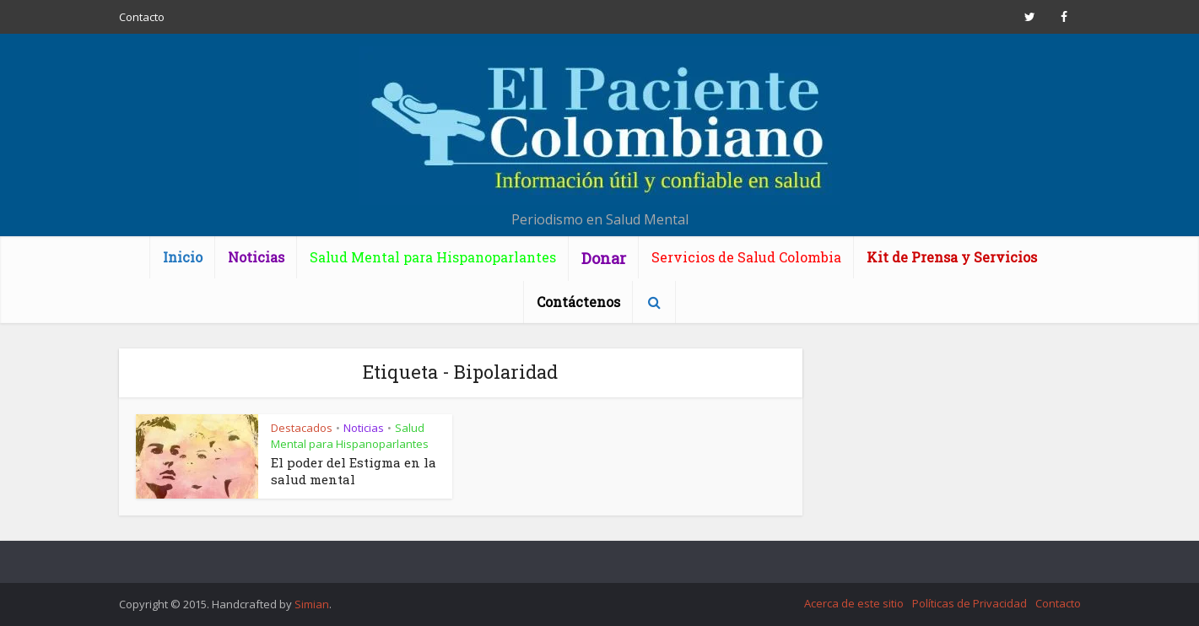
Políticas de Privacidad (969, 603)
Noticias (363, 427)
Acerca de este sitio (854, 603)
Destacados (301, 427)
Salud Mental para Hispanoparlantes (350, 435)
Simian (311, 604)
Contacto (142, 16)
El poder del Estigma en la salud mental (353, 471)
